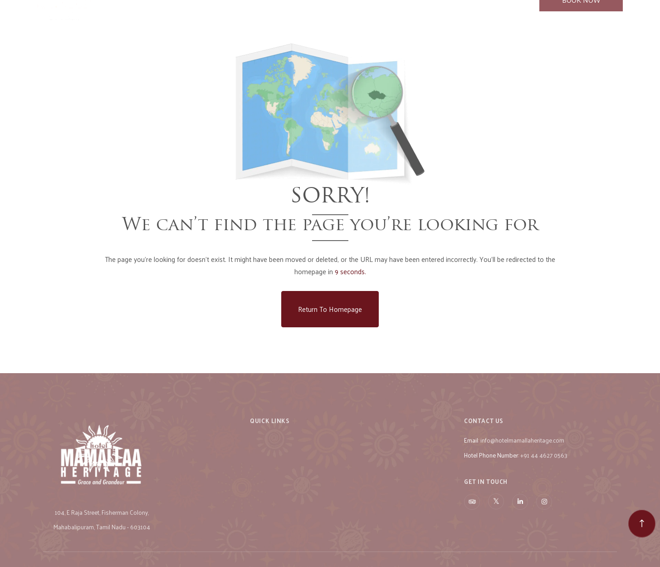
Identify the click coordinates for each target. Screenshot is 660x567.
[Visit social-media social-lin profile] (520, 515)
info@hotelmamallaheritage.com (522, 453)
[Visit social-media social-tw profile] (496, 515)
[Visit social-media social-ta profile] (472, 515)
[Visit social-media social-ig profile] (544, 515)
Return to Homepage (330, 309)
